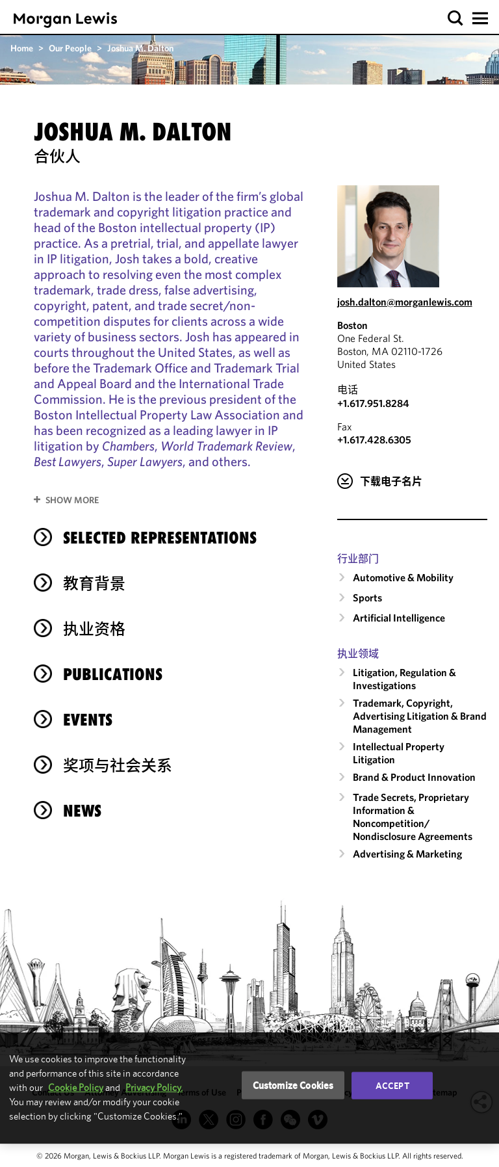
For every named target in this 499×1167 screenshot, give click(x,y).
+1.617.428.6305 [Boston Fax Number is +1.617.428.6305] (374, 439)
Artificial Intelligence (399, 617)
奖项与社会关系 (117, 765)
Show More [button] (72, 500)
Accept (392, 1085)
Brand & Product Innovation (414, 776)
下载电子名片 (391, 481)
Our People (70, 48)
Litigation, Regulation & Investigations (404, 679)
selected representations (160, 537)
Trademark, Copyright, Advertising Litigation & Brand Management (420, 715)
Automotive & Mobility (403, 577)
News (82, 810)
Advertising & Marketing (407, 853)
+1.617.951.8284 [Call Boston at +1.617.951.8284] (373, 403)
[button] (456, 18)
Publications (112, 674)
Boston (352, 325)
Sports (367, 597)
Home (21, 48)
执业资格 (94, 628)
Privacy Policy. (154, 1087)
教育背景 (94, 583)
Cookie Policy (75, 1087)
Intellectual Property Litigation (398, 753)
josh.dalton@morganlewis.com (404, 301)
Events (87, 719)
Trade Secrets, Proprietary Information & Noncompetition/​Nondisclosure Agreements (412, 817)
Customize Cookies (293, 1085)
